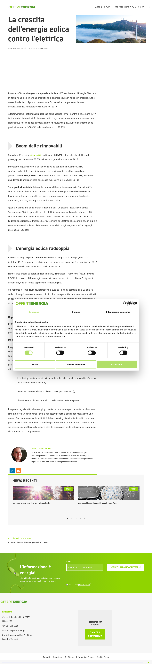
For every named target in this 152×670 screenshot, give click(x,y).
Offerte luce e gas (125, 7)
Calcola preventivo (95, 634)
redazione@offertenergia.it (14, 630)
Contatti (46, 657)
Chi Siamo (69, 657)
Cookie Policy (103, 657)
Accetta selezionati (76, 364)
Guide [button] (141, 7)
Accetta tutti (117, 364)
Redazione (7, 611)
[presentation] (85, 577)
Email (69, 561)
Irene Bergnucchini (17, 48)
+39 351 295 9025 (10, 625)
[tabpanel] (43, 496)
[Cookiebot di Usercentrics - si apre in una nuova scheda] (125, 303)
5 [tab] (84, 518)
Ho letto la (80, 584)
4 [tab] (80, 518)
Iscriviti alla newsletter (125, 567)
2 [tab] (71, 518)
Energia (45, 48)
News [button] (107, 7)
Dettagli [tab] (76, 312)
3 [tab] (76, 518)
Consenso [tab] (34, 312)
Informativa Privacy (85, 657)
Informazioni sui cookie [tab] (118, 312)
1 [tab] (67, 518)
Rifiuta (35, 364)
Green (98, 7)
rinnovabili (36, 155)
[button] (150, 7)
